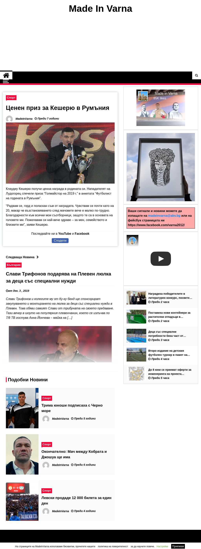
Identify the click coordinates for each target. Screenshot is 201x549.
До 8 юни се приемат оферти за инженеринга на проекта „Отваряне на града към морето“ (169, 372)
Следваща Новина (23, 257)
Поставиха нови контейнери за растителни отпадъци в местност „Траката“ (169, 315)
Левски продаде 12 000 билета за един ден (76, 500)
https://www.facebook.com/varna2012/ (156, 225)
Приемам (178, 546)
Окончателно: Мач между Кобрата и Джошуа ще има (74, 454)
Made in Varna (166, 93)
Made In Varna (100, 8)
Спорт (11, 97)
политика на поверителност (113, 546)
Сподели (60, 240)
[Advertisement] (100, 42)
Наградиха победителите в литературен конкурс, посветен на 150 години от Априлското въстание (169, 296)
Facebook (82, 233)
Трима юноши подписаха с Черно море (71, 408)
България (14, 264)
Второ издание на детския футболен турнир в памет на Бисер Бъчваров (167, 353)
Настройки (162, 546)
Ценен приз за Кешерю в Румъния (59, 107)
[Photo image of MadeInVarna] (132, 241)
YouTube (64, 233)
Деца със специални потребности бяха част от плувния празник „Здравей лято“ (166, 334)
